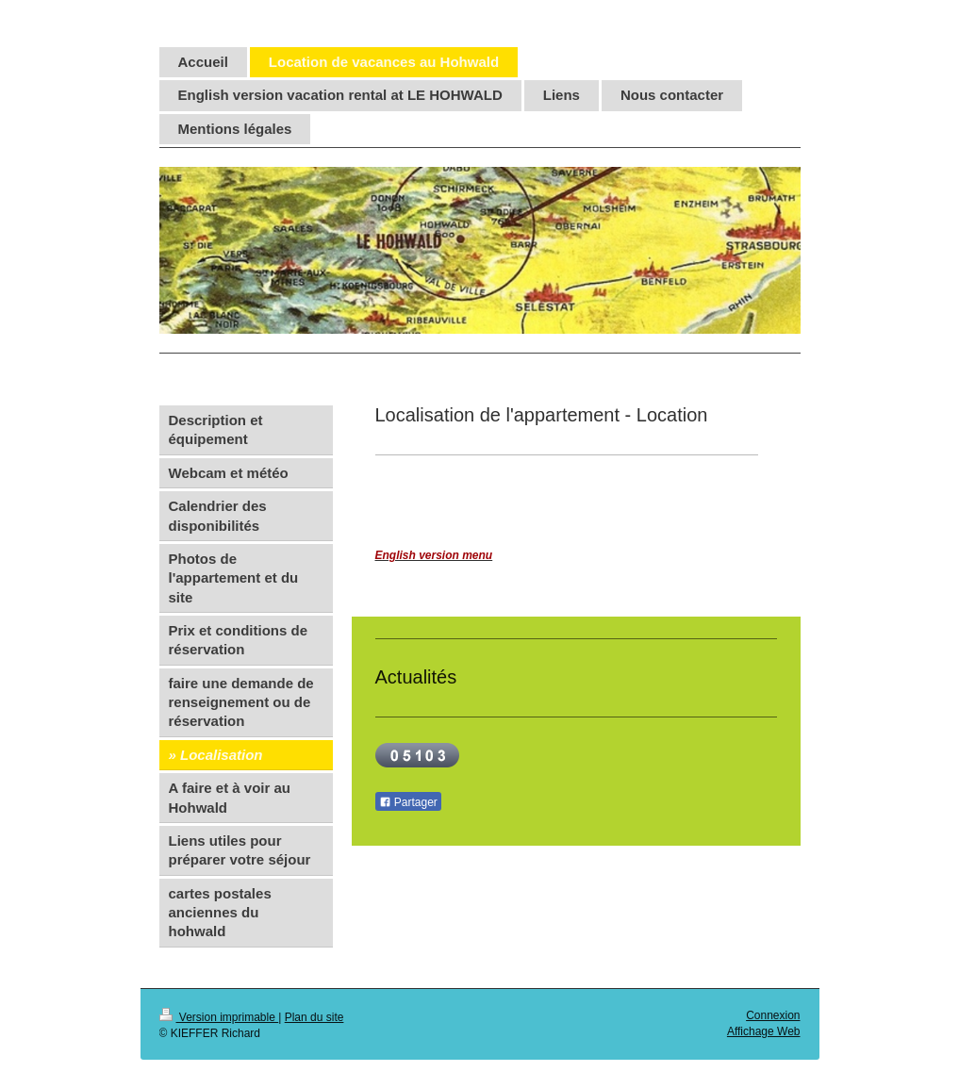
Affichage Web (764, 1031)
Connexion (773, 1015)
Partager (408, 802)
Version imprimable (219, 1017)
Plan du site (314, 1017)
